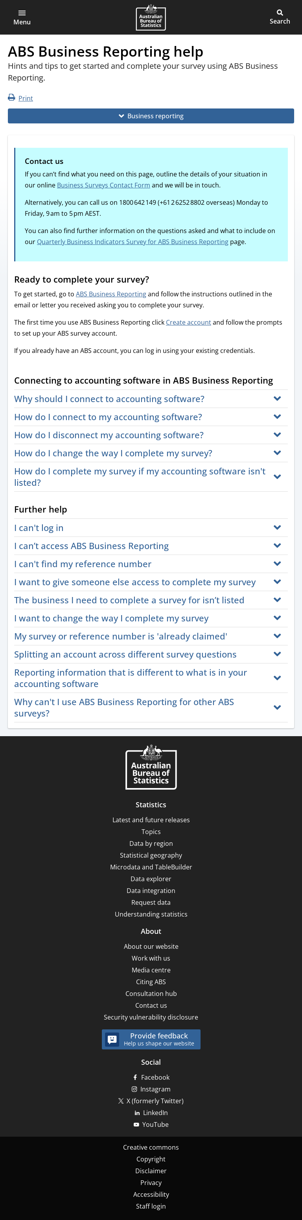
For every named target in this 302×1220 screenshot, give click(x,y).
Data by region (151, 843)
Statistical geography (151, 855)
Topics (151, 831)
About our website (151, 946)
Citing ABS (151, 981)
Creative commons (151, 1147)
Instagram (155, 1089)
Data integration (151, 890)
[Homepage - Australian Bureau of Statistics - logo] (151, 17)
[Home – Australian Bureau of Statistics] (151, 768)
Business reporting (155, 116)
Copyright (151, 1159)
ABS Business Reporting (111, 294)
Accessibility (151, 1194)
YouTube (155, 1124)
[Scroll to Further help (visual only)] (74, 510)
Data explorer (151, 879)
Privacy (151, 1182)
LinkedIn (155, 1112)
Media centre (151, 970)
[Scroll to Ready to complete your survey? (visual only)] (156, 280)
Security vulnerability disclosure (151, 1017)
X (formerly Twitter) (155, 1101)
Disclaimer (151, 1171)
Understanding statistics (151, 914)
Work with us (151, 958)
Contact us (151, 1005)
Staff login (151, 1206)
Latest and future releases (151, 820)
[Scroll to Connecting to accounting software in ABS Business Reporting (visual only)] (280, 381)
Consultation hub (151, 993)
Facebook (155, 1077)
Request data (151, 902)
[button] (22, 17)
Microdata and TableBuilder (151, 867)
